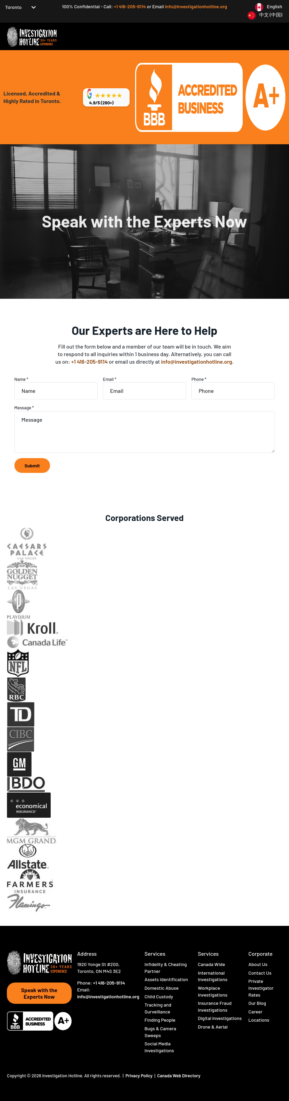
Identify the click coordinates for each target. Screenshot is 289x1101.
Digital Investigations (220, 1018)
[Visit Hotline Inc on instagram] (97, 1008)
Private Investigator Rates (260, 987)
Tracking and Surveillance (157, 1008)
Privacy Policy (139, 1075)
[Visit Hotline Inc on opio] (117, 1008)
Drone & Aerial (213, 1027)
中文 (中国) (270, 15)
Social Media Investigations (159, 1047)
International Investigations (212, 976)
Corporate (260, 953)
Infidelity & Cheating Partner (165, 967)
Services (154, 953)
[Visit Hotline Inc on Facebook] (78, 1008)
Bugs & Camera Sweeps (160, 1031)
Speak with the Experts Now (39, 993)
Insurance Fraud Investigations (214, 1006)
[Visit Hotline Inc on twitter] (87, 1008)
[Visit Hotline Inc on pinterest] (127, 1008)
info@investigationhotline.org (196, 6)
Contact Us (259, 973)
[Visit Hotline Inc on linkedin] (80, 1014)
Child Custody (158, 996)
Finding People (159, 1020)
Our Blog (257, 1003)
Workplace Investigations (212, 991)
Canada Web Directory (178, 1075)
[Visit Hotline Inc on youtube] (107, 1008)
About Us (257, 964)
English (274, 6)
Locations (258, 1020)
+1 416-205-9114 (130, 6)
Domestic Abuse (161, 988)
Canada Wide (211, 964)
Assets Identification (166, 979)
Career (255, 1011)
